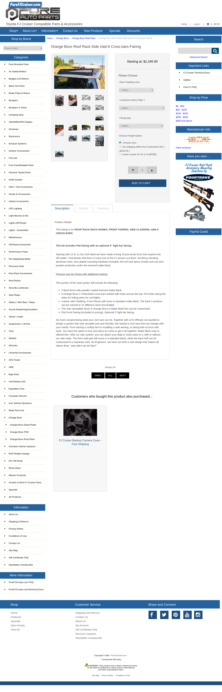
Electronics (12, 136)
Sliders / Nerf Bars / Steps (20, 302)
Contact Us (70, 31)
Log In (197, 24)
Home (184, 24)
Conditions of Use (16, 536)
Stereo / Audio (14, 316)
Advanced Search (199, 57)
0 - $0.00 (213, 24)
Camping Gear (14, 115)
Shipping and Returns (88, 612)
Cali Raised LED (15, 381)
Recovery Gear (14, 266)
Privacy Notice (14, 529)
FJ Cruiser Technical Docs (194, 72)
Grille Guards (13, 179)
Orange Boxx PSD (17, 432)
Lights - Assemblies (16, 230)
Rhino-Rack (13, 468)
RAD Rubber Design (17, 453)
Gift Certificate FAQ (16, 557)
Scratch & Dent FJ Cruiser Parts (23, 482)
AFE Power (12, 360)
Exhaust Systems (15, 143)
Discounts (133, 31)
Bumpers (11, 100)
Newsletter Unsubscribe (19, 565)
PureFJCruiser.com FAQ (19, 582)
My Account (82, 625)
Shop (12, 31)
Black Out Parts (15, 86)
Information (49, 31)
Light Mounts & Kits (16, 215)
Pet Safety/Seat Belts (17, 259)
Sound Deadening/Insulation (21, 309)
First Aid (11, 158)
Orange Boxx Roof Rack (83, 38)
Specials (114, 31)
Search (198, 39)
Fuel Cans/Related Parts (19, 165)
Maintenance (13, 237)
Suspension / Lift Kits (17, 324)
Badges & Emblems (17, 78)
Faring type (125, 118)
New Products (93, 31)
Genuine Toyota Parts (18, 172)
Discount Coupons (86, 633)
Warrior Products (15, 475)
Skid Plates (12, 295)
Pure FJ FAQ (188, 87)
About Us (29, 31)
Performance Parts (16, 252)
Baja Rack (12, 374)
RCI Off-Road (14, 461)
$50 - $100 (181, 109)
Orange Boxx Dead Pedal (20, 425)
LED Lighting (13, 208)
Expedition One (14, 388)
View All (15, 629)
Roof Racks (13, 280)
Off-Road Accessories (18, 244)
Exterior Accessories (17, 151)
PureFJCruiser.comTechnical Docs (24, 589)
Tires (9, 331)
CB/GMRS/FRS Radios (18, 122)
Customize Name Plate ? (132, 100)
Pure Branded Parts (17, 64)
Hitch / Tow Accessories (19, 187)
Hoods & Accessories (17, 194)
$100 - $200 (182, 113)
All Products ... (14, 497)
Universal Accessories (18, 352)
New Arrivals (18, 625)
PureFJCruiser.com (118, 655)
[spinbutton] (142, 170)
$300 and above (184, 121)
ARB (9, 367)
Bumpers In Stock (16, 107)
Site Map (11, 550)
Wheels (10, 338)
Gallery (185, 80)
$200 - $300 (182, 117)
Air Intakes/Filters (15, 71)
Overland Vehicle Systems (20, 446)
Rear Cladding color (130, 82)
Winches (11, 345)
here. (112, 304)
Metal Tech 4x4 (14, 410)
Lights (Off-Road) (15, 223)
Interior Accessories (17, 201)
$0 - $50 (180, 106)
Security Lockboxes (17, 288)
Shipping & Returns (16, 521)
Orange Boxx (62, 38)
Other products (183, 147)
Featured (16, 617)
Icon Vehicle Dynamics (18, 403)
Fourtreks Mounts (16, 396)
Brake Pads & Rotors (17, 93)
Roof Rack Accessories (18, 273)
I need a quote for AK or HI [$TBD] (139, 154)
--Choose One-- (130, 143)
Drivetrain (11, 129)
